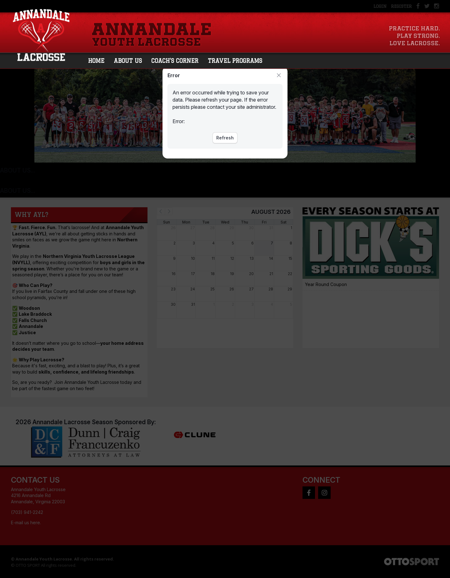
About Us (130, 61)
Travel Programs (237, 61)
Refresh (225, 137)
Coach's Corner (177, 61)
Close (278, 75)
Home (99, 61)
